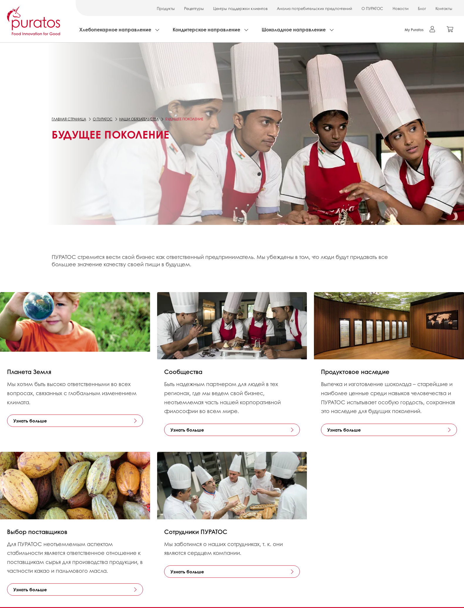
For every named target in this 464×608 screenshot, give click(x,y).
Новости (400, 8)
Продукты (166, 8)
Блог (422, 8)
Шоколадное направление (294, 29)
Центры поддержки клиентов (240, 8)
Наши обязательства (139, 119)
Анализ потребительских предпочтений (314, 8)
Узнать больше (30, 420)
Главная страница (69, 119)
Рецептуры (194, 8)
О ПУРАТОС (372, 8)
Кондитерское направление (206, 29)
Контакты (444, 8)
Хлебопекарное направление (115, 29)
